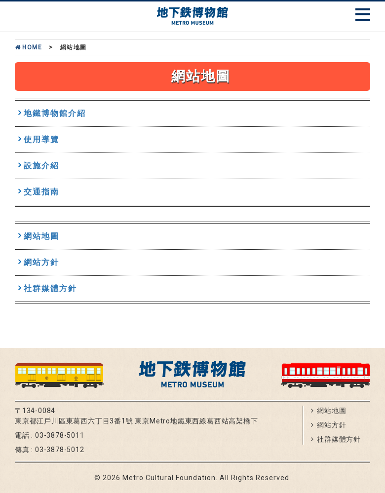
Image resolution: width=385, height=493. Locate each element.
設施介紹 (41, 165)
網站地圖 (41, 236)
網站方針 (41, 262)
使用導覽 (41, 139)
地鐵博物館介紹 (55, 113)
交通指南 (41, 191)
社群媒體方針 (50, 288)
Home (28, 47)
